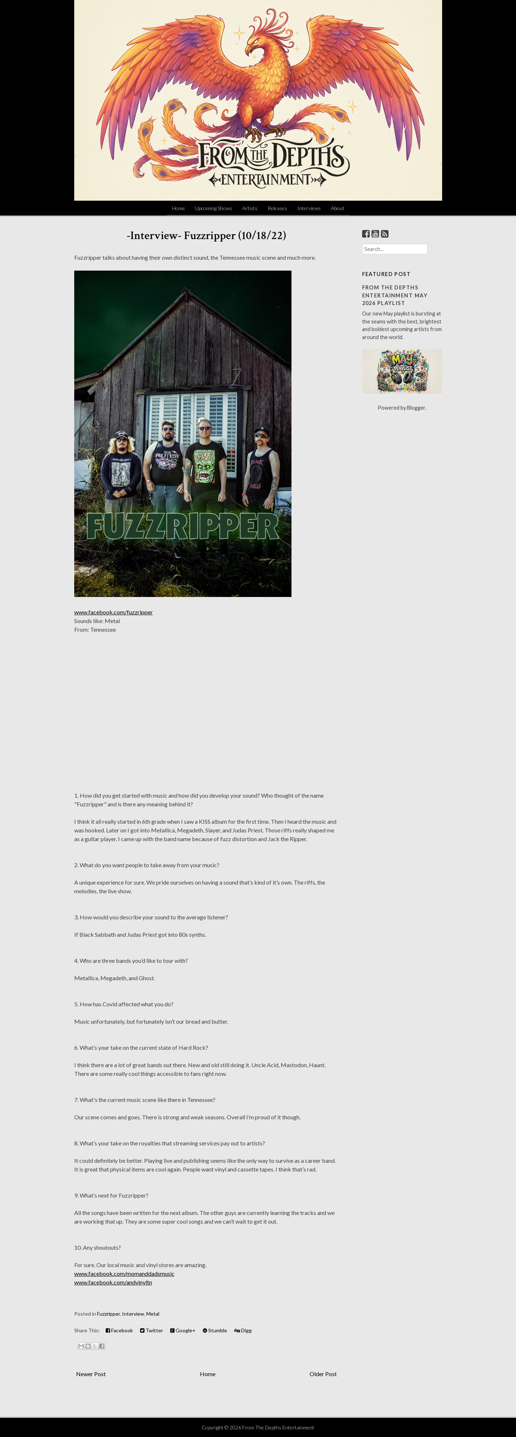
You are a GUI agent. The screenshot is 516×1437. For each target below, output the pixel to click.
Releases (277, 208)
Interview (133, 1314)
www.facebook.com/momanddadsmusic (124, 1273)
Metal (152, 1314)
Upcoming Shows (213, 208)
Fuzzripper (108, 1314)
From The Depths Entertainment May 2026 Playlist (395, 295)
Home (178, 208)
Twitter (151, 1330)
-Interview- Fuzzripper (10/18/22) (206, 235)
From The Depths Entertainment (278, 1427)
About (337, 208)
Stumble (215, 1330)
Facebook (119, 1330)
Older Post (323, 1373)
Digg (243, 1330)
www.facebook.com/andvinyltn (113, 1282)
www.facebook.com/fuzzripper (113, 612)
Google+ (183, 1330)
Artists (249, 208)
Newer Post (91, 1373)
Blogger (416, 408)
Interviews (309, 208)
